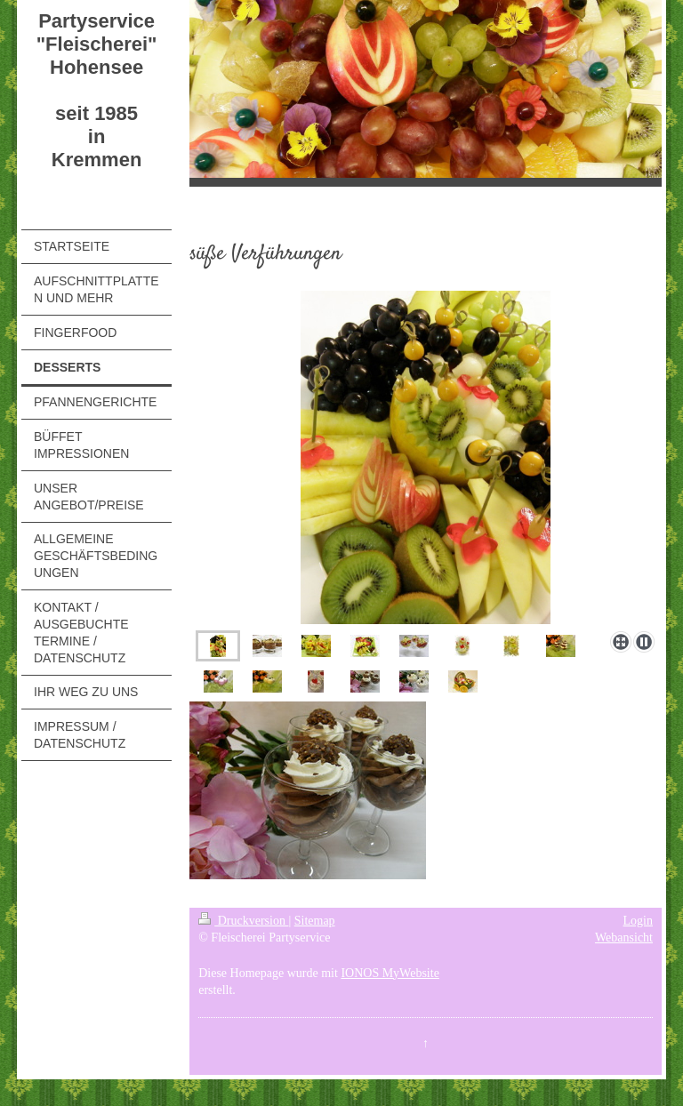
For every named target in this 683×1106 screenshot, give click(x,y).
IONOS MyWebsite (389, 973)
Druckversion (243, 920)
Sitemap (314, 920)
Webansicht (624, 937)
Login (638, 920)
